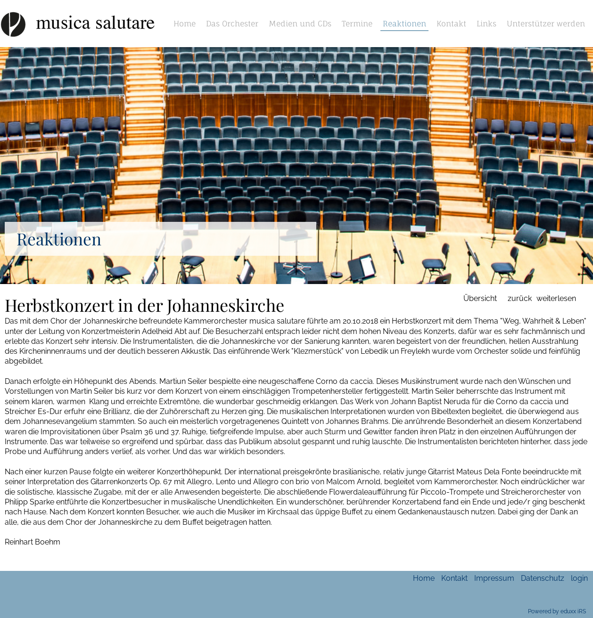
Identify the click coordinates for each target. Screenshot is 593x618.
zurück (520, 298)
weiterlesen (556, 298)
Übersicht (480, 298)
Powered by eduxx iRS (557, 611)
